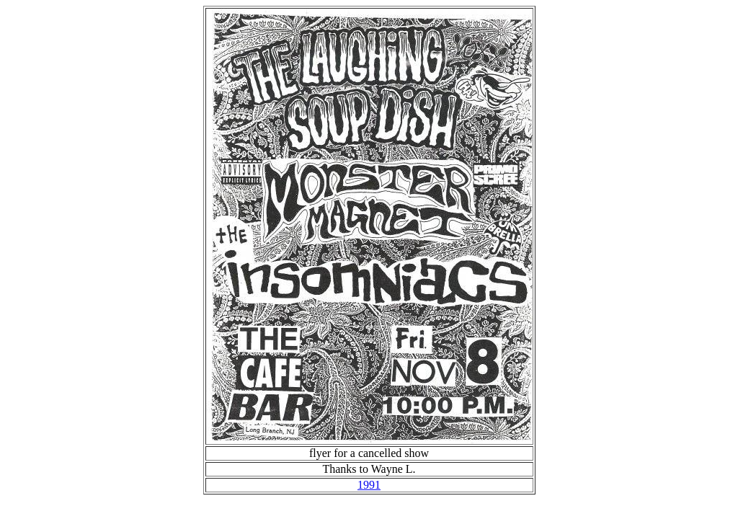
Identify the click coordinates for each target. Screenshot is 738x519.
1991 (369, 485)
